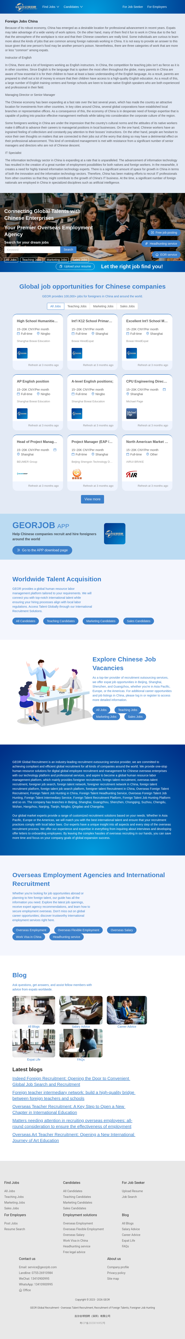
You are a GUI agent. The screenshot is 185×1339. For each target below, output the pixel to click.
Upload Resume (132, 1191)
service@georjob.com (38, 1267)
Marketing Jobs (14, 1202)
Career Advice (131, 1235)
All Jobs (9, 1191)
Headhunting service (76, 1246)
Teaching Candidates (77, 1197)
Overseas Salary (73, 1235)
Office (25, 1290)
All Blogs (128, 1223)
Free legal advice (74, 1252)
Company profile (118, 1267)
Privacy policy (116, 1273)
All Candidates (72, 1191)
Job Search (129, 1197)
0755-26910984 (36, 1273)
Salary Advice (131, 1229)
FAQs (125, 1246)
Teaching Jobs (14, 1197)
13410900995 (34, 1278)
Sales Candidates (74, 1208)
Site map (113, 1278)
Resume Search (14, 1229)
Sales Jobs (11, 1208)
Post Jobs (11, 1223)
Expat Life (128, 1240)
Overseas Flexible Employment (83, 1229)
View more (92, 499)
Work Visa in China (75, 1240)
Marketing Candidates (77, 1202)
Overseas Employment (78, 1223)
